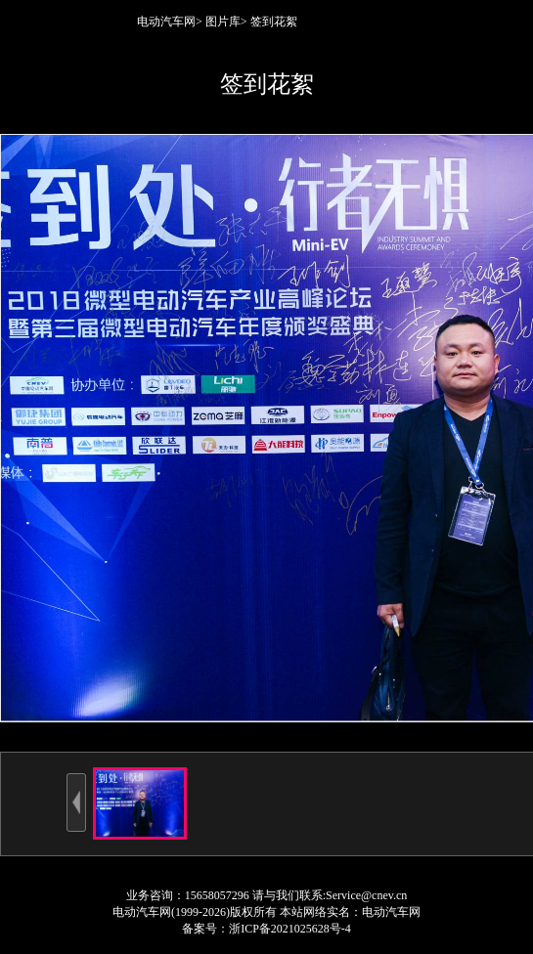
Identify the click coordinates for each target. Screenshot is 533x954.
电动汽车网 (166, 21)
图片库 (223, 21)
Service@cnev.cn (366, 895)
